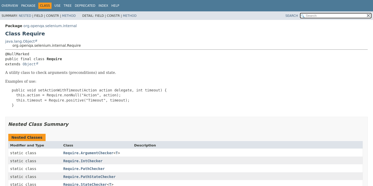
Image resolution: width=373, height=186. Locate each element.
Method (69, 16)
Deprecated (85, 5)
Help (115, 5)
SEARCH (291, 16)
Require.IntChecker (83, 161)
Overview (10, 5)
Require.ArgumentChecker (88, 153)
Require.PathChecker (84, 169)
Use (57, 5)
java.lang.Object (20, 41)
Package (28, 5)
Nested (25, 16)
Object (29, 64)
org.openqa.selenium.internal (50, 26)
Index (103, 5)
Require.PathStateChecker (89, 177)
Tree (68, 5)
